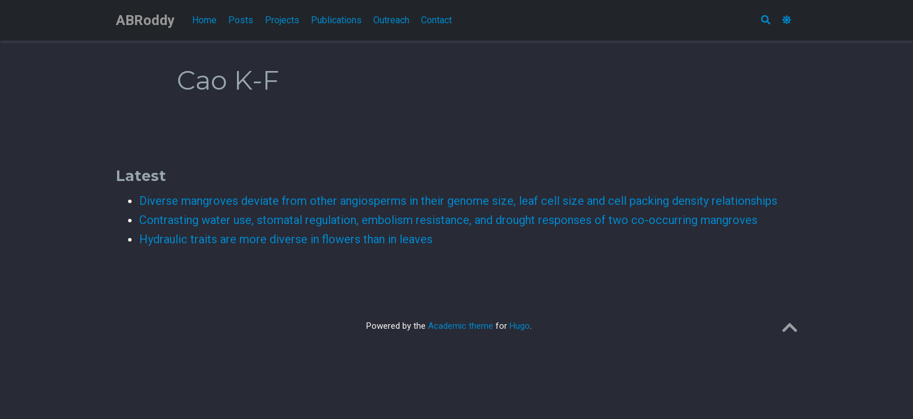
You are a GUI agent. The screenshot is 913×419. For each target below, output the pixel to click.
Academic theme (460, 326)
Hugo (519, 326)
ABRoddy (145, 20)
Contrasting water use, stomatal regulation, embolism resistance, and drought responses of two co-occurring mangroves (448, 220)
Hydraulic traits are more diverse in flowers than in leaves (286, 239)
